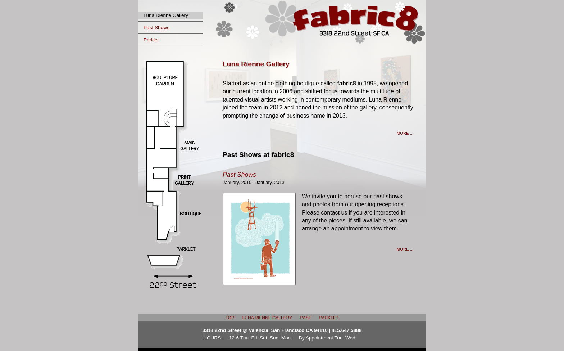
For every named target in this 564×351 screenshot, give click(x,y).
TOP (230, 317)
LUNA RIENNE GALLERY (267, 317)
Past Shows (156, 27)
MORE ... (405, 133)
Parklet (151, 39)
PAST (305, 317)
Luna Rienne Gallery (166, 15)
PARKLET (328, 317)
